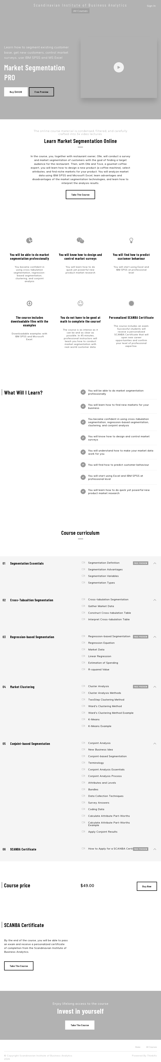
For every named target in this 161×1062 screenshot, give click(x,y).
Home (137, 1045)
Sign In (151, 5)
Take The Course (80, 193)
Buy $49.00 (16, 91)
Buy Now (146, 885)
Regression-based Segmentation (115, 635)
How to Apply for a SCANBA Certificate (115, 847)
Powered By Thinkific (144, 1054)
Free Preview (43, 91)
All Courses (80, 10)
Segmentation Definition (115, 561)
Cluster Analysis (115, 685)
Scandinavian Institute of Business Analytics (80, 5)
